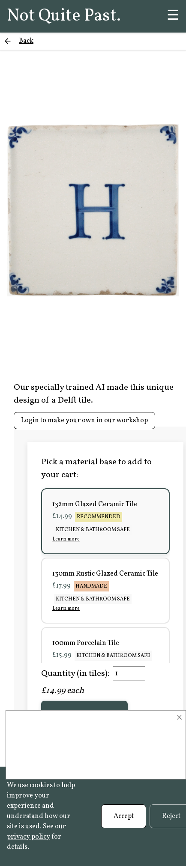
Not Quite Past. (64, 16)
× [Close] (179, 717)
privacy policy (28, 837)
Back (26, 41)
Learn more (66, 539)
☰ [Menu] (173, 16)
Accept (124, 816)
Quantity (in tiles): (75, 674)
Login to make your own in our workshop (84, 420)
